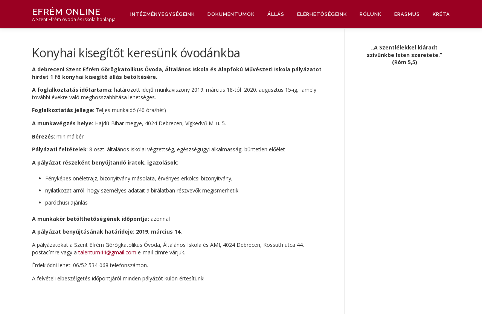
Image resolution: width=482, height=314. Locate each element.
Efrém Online (66, 11)
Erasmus (407, 14)
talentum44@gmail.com (107, 252)
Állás (275, 14)
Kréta (441, 14)
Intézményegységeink (162, 14)
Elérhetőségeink (322, 14)
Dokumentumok (231, 14)
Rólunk (370, 14)
